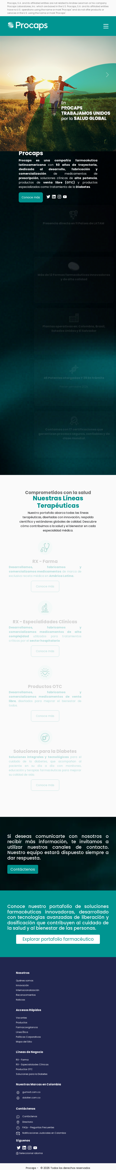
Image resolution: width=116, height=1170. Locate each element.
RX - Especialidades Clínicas (32, 1064)
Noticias (20, 999)
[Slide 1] (58, 108)
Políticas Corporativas (28, 1036)
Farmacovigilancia (27, 1027)
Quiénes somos (24, 980)
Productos (21, 1022)
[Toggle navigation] (106, 26)
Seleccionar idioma (29, 1153)
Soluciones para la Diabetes (31, 1074)
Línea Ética (22, 1032)
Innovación (22, 985)
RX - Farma (22, 1059)
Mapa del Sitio (24, 1041)
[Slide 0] (51, 108)
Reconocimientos (26, 994)
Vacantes (21, 1017)
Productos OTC (24, 1069)
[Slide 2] (64, 108)
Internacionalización (27, 990)
